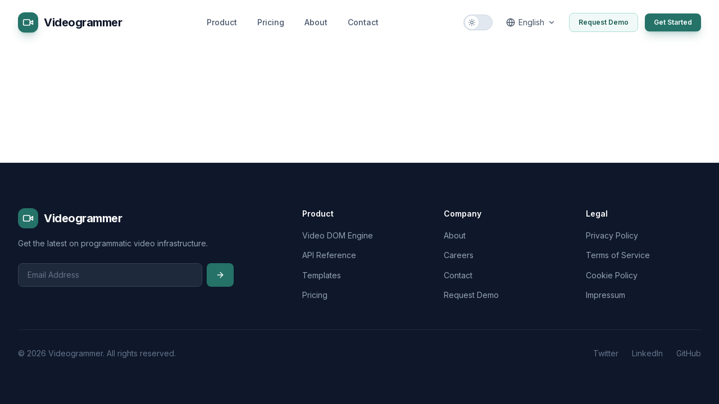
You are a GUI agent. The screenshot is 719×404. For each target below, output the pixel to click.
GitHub (688, 353)
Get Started (673, 22)
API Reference (329, 255)
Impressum (605, 295)
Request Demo (604, 22)
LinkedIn (647, 353)
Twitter (605, 353)
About (315, 22)
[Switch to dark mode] (478, 22)
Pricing (270, 22)
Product (222, 22)
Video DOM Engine (337, 235)
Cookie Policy (612, 275)
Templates (321, 275)
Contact (363, 22)
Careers (459, 255)
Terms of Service (618, 255)
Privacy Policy (612, 235)
